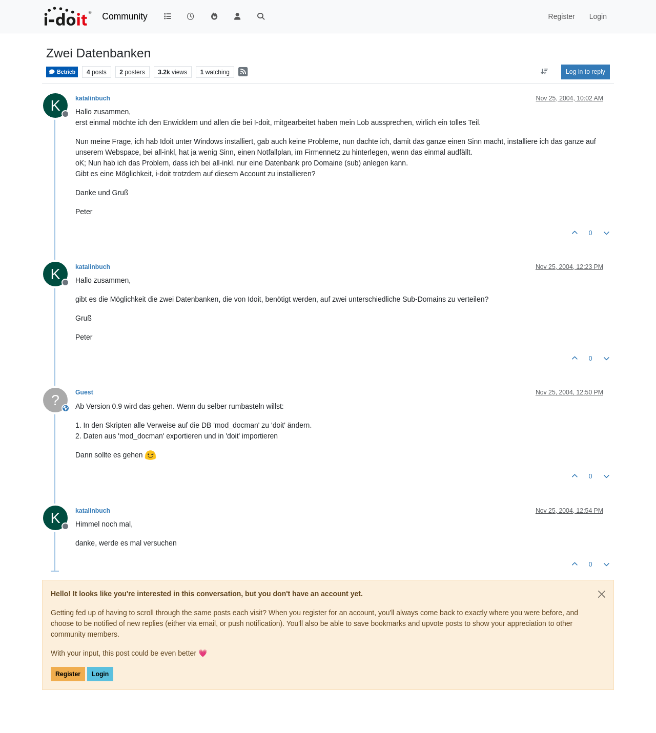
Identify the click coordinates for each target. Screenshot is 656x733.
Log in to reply (585, 71)
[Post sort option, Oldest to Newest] (544, 72)
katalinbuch (92, 98)
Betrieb (62, 72)
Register (67, 674)
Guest (84, 392)
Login (100, 674)
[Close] (601, 594)
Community (125, 16)
